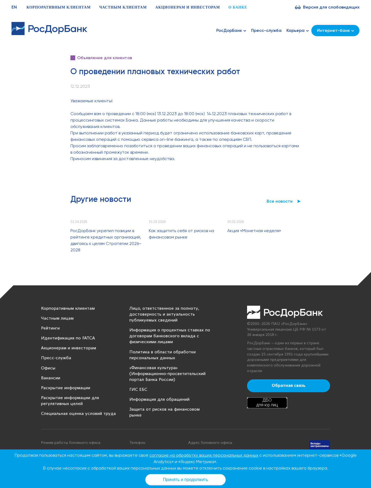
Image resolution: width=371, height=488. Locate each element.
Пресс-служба (266, 30)
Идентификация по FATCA (68, 338)
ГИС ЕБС (138, 389)
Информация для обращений (159, 399)
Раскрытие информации (65, 388)
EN (14, 7)
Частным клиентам (123, 7)
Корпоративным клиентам (58, 7)
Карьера (297, 30)
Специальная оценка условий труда (78, 413)
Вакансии (50, 378)
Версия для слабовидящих (331, 7)
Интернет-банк (335, 30)
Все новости (280, 201)
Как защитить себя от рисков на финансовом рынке (181, 234)
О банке (237, 7)
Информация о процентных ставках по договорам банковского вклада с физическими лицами (169, 336)
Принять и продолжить (185, 479)
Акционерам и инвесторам (187, 7)
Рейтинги (50, 328)
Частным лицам (57, 318)
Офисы (48, 368)
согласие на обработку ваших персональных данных (203, 455)
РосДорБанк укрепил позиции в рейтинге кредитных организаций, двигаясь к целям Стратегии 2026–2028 (106, 240)
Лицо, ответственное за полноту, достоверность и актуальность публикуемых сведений (164, 314)
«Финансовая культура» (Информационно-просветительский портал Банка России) (167, 374)
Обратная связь (288, 386)
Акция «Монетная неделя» (254, 230)
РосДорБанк (231, 30)
